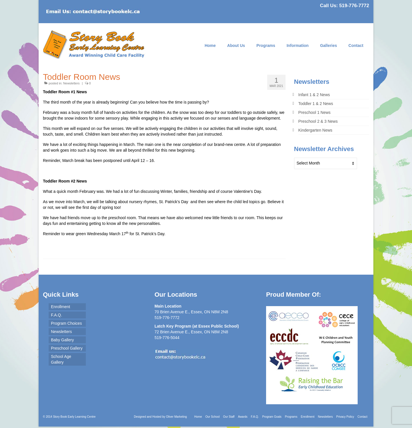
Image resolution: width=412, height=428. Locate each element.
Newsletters (71, 83)
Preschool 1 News (314, 112)
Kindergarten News (315, 130)
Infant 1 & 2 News (314, 94)
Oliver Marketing (176, 416)
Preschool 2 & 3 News (318, 121)
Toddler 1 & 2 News (315, 103)
